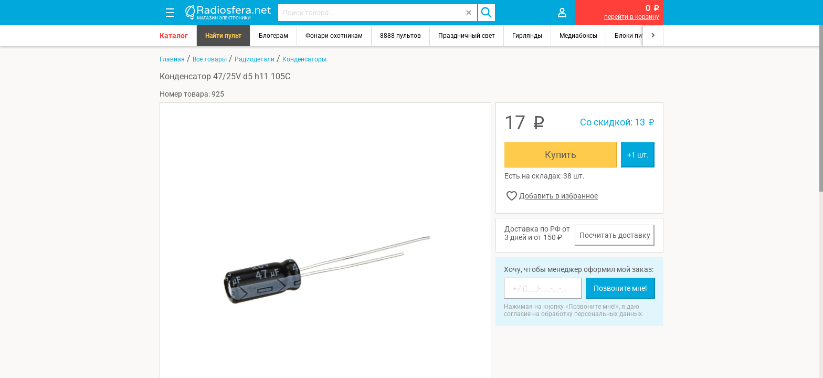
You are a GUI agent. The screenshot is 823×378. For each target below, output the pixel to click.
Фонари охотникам (334, 35)
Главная (172, 59)
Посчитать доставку (614, 235)
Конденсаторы (304, 59)
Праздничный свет (466, 35)
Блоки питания (637, 35)
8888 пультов (400, 35)
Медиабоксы (578, 35)
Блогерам (273, 35)
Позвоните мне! (620, 288)
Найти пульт (223, 35)
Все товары (210, 59)
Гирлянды (527, 35)
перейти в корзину (631, 16)
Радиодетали (255, 59)
